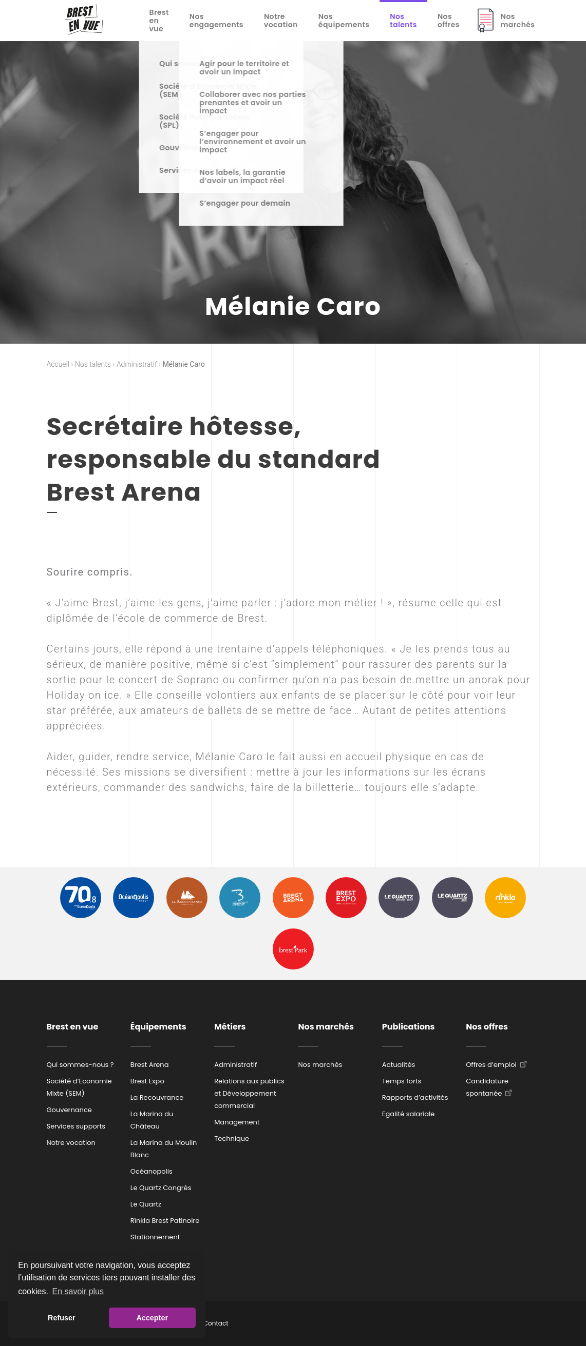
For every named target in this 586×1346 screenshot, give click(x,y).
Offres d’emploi (491, 1065)
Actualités (398, 1065)
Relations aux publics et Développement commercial (249, 1093)
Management (236, 1122)
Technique (231, 1138)
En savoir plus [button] (78, 1291)
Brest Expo (147, 1081)
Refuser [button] (61, 1318)
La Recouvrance (157, 1097)
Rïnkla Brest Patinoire (164, 1220)
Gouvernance (69, 1110)
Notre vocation (281, 20)
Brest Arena (149, 1065)
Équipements (158, 1027)
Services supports (76, 1126)
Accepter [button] (152, 1318)
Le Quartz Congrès (161, 1188)
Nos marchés (518, 20)
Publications (408, 1027)
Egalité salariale (408, 1114)
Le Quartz (145, 1204)
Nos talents (403, 20)
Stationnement (155, 1237)
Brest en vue (159, 20)
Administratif (235, 1065)
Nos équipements (343, 20)
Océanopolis (151, 1171)
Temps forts (402, 1081)
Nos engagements (216, 20)
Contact (216, 1323)
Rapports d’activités (415, 1097)
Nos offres (449, 20)
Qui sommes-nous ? (80, 1065)
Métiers (229, 1027)
